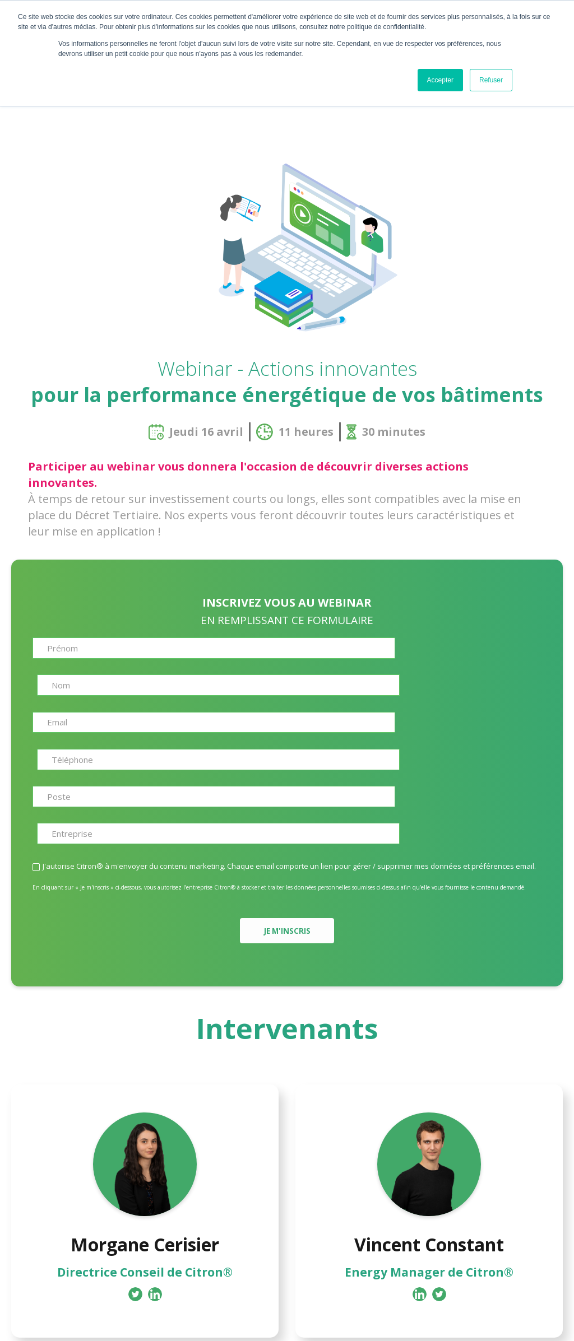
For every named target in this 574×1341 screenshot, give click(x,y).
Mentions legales (351, 1321)
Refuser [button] (491, 80)
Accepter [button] (440, 80)
